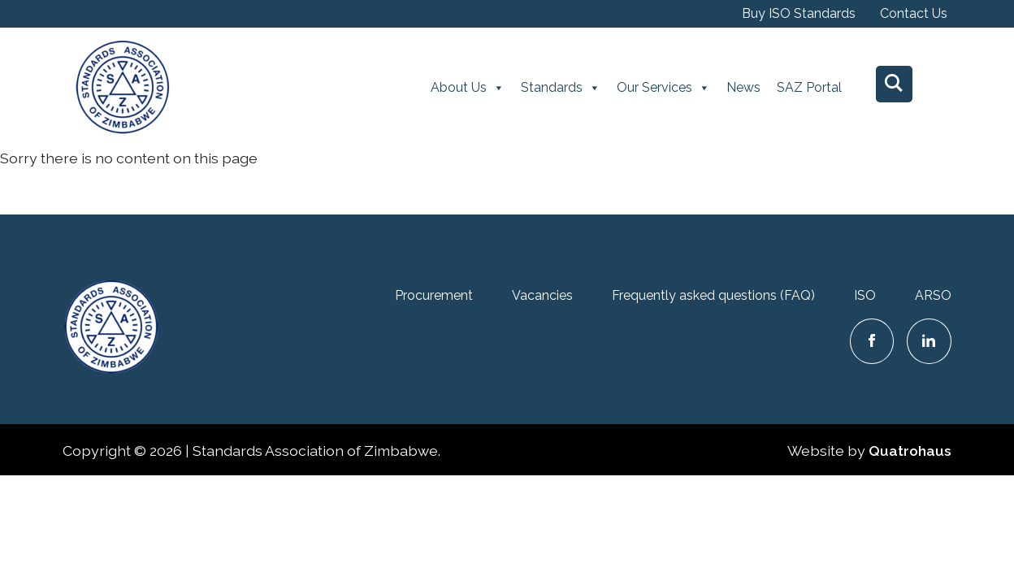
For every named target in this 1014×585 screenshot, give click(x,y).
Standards (560, 88)
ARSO (933, 295)
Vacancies (542, 295)
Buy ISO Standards (799, 13)
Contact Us (913, 13)
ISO (865, 295)
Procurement (434, 295)
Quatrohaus (910, 450)
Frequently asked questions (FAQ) (713, 295)
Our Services (663, 88)
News (743, 87)
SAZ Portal (809, 87)
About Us (468, 88)
